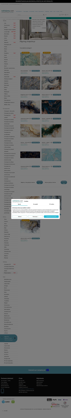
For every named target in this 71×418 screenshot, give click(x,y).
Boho (5, 292)
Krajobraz (10, 53)
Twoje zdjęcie (25, 11)
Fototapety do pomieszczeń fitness (8, 182)
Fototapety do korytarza (9, 164)
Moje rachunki (40, 382)
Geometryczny (7, 311)
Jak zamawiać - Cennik (33, 11)
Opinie (51, 11)
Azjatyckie (6, 356)
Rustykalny (6, 294)
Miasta (5, 61)
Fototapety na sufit (8, 197)
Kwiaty (10, 27)
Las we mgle (8, 32)
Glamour (6, 296)
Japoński (6, 343)
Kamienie (6, 83)
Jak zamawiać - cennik (5, 380)
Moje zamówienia (40, 380)
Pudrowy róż (7, 236)
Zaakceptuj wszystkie (51, 216)
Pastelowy (6, 238)
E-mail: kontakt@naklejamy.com (15, 4)
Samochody (10, 77)
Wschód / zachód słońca (9, 68)
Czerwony (6, 253)
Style (4, 276)
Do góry (4, 415)
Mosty (5, 48)
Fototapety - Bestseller (9, 111)
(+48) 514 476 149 (7, 394)
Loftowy (6, 332)
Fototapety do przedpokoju (7, 133)
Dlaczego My (21, 380)
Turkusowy (6, 245)
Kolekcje (14, 19)
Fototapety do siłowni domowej (9, 150)
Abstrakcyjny (7, 309)
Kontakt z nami (22, 382)
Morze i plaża (7, 96)
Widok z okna (7, 104)
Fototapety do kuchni (9, 125)
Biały (5, 227)
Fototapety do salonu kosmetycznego (9, 158)
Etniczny (6, 313)
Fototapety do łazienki (9, 128)
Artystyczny (7, 305)
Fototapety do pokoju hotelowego (9, 188)
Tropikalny (6, 300)
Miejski (5, 302)
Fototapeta (8, 19)
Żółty (5, 247)
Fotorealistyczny (8, 307)
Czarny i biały (7, 234)
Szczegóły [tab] (35, 204)
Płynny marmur (10, 273)
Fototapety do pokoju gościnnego (9, 211)
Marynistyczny (7, 317)
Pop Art (6, 330)
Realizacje (47, 11)
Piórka (5, 46)
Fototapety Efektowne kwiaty (9, 269)
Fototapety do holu (8, 142)
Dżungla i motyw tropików (10, 30)
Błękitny (6, 255)
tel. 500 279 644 (4, 4)
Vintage (6, 285)
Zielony (6, 230)
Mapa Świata (7, 72)
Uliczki (5, 40)
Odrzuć (19, 216)
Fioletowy (6, 242)
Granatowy (6, 249)
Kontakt (57, 11)
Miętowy (6, 257)
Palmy (5, 89)
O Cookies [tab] (51, 204)
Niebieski (6, 232)
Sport (5, 66)
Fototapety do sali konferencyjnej (8, 194)
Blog (61, 11)
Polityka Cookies (22, 385)
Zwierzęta (6, 70)
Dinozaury (6, 74)
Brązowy (6, 240)
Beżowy (6, 225)
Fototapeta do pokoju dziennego (9, 207)
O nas (54, 11)
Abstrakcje (10, 34)
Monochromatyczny (8, 324)
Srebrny (6, 221)
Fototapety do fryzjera (9, 200)
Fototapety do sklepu (9, 162)
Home (4, 19)
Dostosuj (35, 216)
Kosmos (6, 59)
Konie (5, 55)
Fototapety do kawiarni (9, 155)
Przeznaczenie (6, 108)
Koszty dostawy (4, 383)
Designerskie (7, 358)
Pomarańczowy (7, 251)
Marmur (10, 36)
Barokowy (6, 326)
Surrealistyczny (7, 322)
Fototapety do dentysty (9, 202)
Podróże (6, 63)
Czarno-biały (7, 345)
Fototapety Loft (7, 44)
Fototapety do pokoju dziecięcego (9, 122)
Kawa (5, 51)
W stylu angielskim (8, 360)
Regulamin (21, 383)
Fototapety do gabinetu (9, 136)
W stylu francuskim (8, 362)
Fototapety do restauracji (10, 153)
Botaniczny (6, 320)
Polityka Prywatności (23, 387)
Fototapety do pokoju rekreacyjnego (9, 146)
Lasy (10, 23)
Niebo (5, 98)
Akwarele (10, 42)
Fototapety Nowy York (9, 266)
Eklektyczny (6, 315)
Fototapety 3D (10, 264)
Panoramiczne (7, 100)
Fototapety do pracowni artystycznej (9, 173)
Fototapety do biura (8, 130)
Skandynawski (7, 281)
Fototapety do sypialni (10, 116)
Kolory (5, 57)
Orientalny (6, 298)
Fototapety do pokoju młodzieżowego (9, 139)
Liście (10, 38)
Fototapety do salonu (10, 113)
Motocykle (6, 85)
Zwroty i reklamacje (5, 387)
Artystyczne (10, 25)
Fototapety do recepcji (9, 191)
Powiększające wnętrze (9, 102)
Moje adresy (39, 383)
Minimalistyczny (7, 279)
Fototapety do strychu (9, 185)
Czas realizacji (4, 382)
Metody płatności (5, 385)
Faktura (6, 93)
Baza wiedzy (40, 11)
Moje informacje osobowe (42, 385)
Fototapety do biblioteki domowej (9, 177)
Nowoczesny (7, 290)
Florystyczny (7, 347)
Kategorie (18, 11)
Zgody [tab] (19, 204)
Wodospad (6, 91)
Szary (5, 223)
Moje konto (40, 378)
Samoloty (6, 81)
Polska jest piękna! (8, 78)
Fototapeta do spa (8, 204)
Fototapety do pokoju (9, 119)
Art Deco (6, 354)
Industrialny (7, 283)
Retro (5, 287)
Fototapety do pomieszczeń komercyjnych (7, 168)
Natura (5, 87)
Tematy (4, 20)
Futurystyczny (7, 328)
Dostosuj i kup (30, 70)
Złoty (5, 219)
